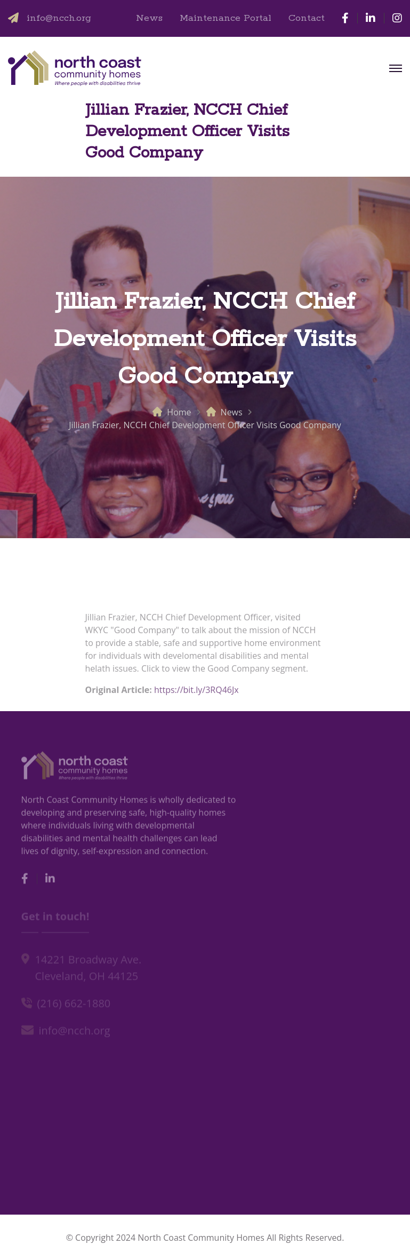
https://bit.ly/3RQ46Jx (196, 693)
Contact (306, 18)
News (149, 18)
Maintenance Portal (225, 18)
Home (179, 412)
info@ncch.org (59, 18)
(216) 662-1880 (74, 1005)
